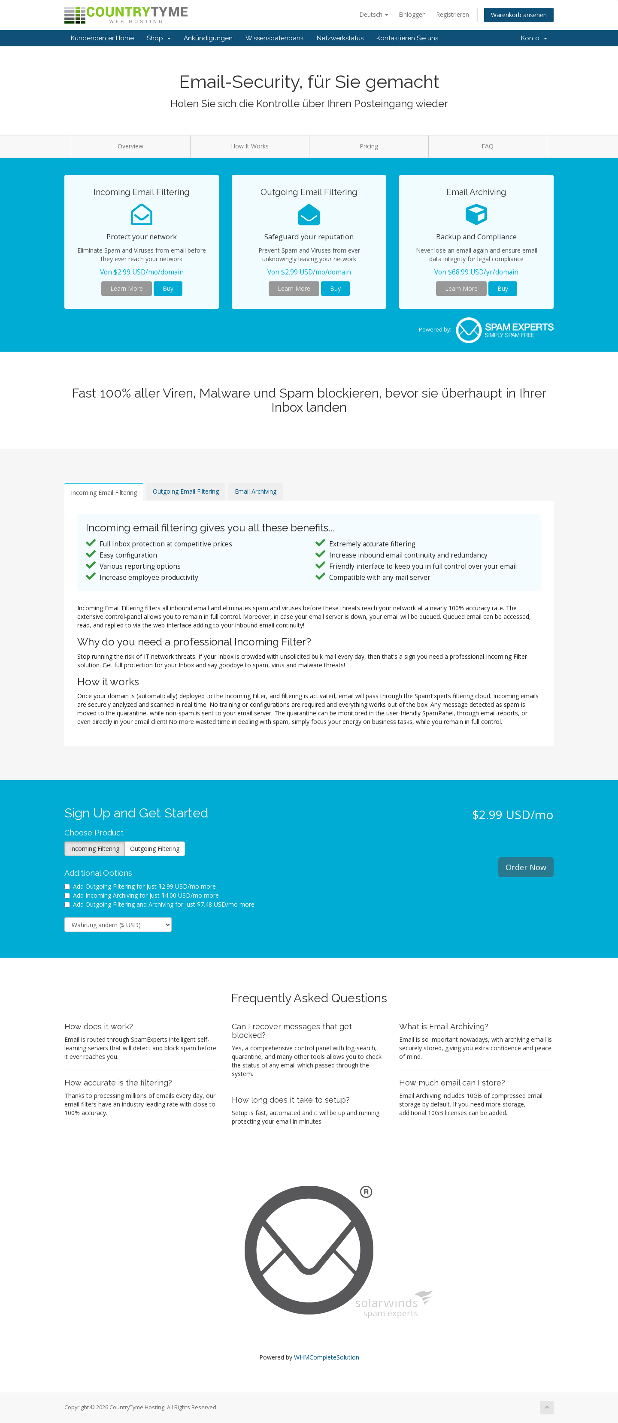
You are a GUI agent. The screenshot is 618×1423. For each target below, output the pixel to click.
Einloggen (412, 14)
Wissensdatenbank (274, 38)
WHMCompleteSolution (326, 1357)
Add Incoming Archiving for (141, 895)
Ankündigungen (208, 38)
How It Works (250, 146)
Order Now (526, 867)
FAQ (488, 146)
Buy (168, 288)
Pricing (369, 146)
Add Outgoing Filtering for (140, 886)
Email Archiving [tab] (255, 491)
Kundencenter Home (102, 38)
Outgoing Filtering (154, 848)
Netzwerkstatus (340, 38)
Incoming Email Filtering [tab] (104, 492)
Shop (159, 38)
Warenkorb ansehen (519, 15)
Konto (534, 38)
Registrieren (452, 14)
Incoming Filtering (94, 848)
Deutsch (373, 14)
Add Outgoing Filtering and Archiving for (159, 904)
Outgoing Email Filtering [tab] (186, 491)
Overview (130, 146)
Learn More (126, 288)
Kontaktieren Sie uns (407, 38)
